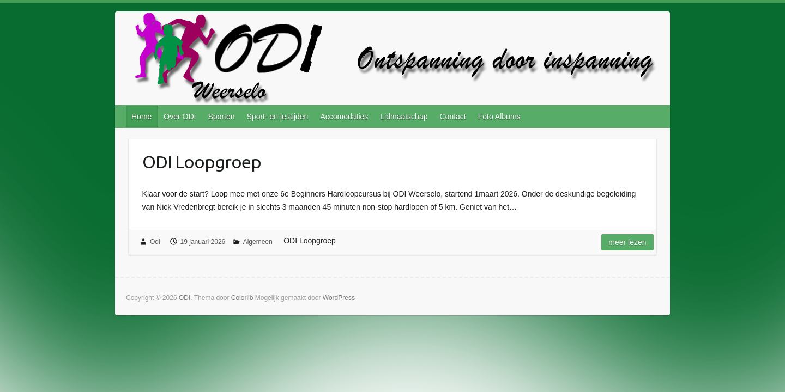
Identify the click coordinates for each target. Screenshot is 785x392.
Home (141, 116)
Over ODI (180, 116)
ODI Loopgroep (201, 161)
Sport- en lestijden (278, 116)
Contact (452, 116)
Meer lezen (627, 242)
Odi (155, 242)
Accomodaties (344, 116)
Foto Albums (499, 116)
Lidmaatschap (403, 116)
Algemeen (258, 242)
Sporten (221, 116)
